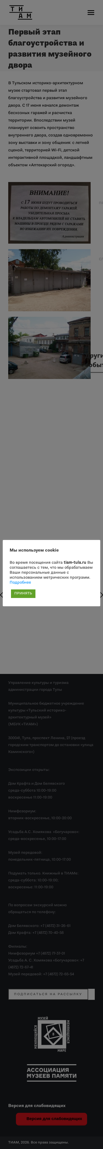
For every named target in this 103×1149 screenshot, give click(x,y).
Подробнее (20, 582)
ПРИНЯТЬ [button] (23, 593)
